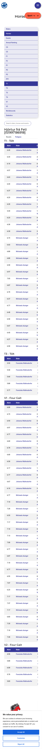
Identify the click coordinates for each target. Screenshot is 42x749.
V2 (7, 106)
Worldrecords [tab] (10, 111)
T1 (7, 84)
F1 (7, 56)
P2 (7, 70)
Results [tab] (8, 137)
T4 (7, 97)
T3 (7, 93)
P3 (7, 74)
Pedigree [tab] (18, 137)
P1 (7, 65)
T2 (7, 88)
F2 (7, 61)
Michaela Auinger (22, 238)
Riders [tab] (8, 29)
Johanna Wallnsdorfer (23, 150)
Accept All (21, 732)
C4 (7, 47)
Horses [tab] (8, 33)
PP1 (7, 79)
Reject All (21, 744)
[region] (21, 730)
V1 (7, 102)
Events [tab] (8, 38)
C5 (7, 52)
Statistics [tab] (9, 115)
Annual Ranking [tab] (11, 42)
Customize (21, 738)
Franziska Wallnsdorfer (24, 363)
